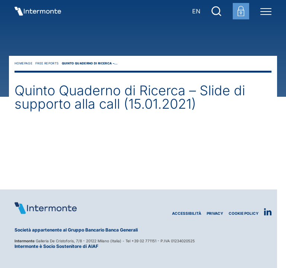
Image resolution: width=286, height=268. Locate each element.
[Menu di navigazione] (266, 11)
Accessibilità (186, 213)
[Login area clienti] (241, 11)
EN (196, 11)
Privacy (215, 213)
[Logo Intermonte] (79, 208)
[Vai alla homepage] (38, 11)
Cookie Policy (243, 213)
